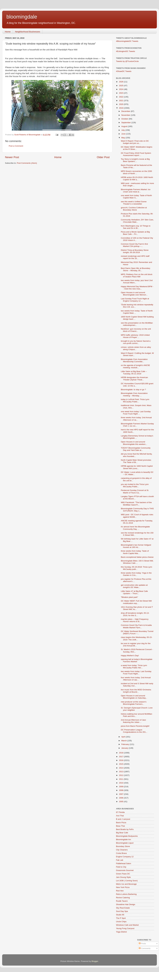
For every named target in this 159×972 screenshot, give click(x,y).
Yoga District (121, 932)
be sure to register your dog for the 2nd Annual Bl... (136, 644)
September (126, 122)
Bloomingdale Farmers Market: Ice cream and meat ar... (135, 190)
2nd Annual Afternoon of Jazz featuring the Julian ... (133, 721)
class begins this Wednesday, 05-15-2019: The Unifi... (136, 638)
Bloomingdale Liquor (125, 843)
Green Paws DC (123, 874)
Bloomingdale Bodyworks (127, 836)
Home (8, 31)
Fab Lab (119, 860)
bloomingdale (21, 17)
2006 (121, 798)
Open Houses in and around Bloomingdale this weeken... (134, 443)
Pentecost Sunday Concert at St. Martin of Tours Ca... (135, 491)
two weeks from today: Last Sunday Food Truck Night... (136, 672)
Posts (142, 943)
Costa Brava (121, 853)
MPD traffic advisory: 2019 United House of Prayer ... (135, 336)
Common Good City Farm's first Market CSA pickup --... (134, 245)
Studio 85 (120, 915)
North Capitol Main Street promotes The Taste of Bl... (136, 461)
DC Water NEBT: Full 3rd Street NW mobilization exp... (136, 602)
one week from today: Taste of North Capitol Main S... (136, 196)
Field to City (121, 867)
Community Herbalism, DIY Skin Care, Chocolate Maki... (137, 221)
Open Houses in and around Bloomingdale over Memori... (134, 293)
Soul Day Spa (122, 911)
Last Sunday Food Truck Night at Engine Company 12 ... (135, 300)
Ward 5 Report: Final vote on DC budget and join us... (135, 142)
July (123, 130)
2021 (121, 100)
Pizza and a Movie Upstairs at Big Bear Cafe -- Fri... (135, 233)
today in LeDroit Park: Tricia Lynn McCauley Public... (135, 400)
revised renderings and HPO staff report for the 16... (135, 257)
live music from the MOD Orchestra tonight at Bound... (136, 691)
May (123, 138)
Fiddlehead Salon (123, 863)
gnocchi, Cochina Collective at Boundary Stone (134, 209)
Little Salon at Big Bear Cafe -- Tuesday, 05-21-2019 (134, 372)
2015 (121, 764)
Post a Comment (16, 146)
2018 (121, 753)
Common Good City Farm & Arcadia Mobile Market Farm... (136, 626)
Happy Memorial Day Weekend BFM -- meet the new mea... (137, 287)
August (124, 126)
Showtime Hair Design (125, 904)
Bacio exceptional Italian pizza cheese (137, 557)
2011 (121, 779)
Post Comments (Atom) (27, 163)
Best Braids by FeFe (125, 829)
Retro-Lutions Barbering (126, 894)
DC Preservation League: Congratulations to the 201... (134, 731)
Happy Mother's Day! (130, 655)
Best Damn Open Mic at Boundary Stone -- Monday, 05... (135, 269)
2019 (121, 108)
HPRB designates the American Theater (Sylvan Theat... (134, 378)
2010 (121, 783)
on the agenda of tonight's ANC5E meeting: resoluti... (135, 366)
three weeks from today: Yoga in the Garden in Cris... (136, 574)
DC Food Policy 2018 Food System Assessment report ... (136, 154)
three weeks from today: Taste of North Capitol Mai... (135, 552)
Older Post (103, 157)
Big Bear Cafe (122, 833)
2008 (121, 790)
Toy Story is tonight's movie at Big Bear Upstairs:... (135, 160)
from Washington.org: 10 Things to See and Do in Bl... (135, 227)
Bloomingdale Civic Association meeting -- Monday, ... (134, 394)
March (124, 741)
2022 (121, 97)
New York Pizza (122, 887)
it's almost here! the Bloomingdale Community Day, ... (135, 528)
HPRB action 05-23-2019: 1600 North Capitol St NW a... (137, 178)
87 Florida (120, 812)
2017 (121, 757)
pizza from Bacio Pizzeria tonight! (135, 726)
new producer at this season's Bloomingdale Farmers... (133, 703)
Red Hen (120, 891)
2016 (121, 760)
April (123, 737)
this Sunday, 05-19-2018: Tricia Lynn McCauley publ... (136, 568)
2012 (121, 775)
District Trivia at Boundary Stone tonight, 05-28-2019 (135, 251)
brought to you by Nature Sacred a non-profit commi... (135, 342)
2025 (121, 85)
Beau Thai (120, 826)
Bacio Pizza (121, 822)
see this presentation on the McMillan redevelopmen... (137, 324)
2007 (121, 794)
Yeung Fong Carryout (125, 928)
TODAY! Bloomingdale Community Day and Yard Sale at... (136, 449)
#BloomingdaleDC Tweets (127, 41)
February (125, 744)
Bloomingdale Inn (123, 839)
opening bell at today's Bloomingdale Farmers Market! (136, 660)
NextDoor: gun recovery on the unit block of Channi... (136, 330)
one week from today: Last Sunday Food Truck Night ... (136, 412)
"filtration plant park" (129, 597)
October (125, 119)
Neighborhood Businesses (27, 31)
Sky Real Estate (123, 908)
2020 (121, 104)
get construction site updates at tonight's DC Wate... (134, 586)
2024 (121, 89)
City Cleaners (122, 850)
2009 (121, 786)
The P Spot (121, 918)
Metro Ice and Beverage (126, 884)
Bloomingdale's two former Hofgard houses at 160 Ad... (136, 546)
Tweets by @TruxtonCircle (127, 61)
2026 (121, 82)
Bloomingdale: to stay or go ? (133, 389)
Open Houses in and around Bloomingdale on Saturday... (134, 697)
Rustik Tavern (122, 901)
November (126, 115)
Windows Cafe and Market (127, 925)
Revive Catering (123, 898)
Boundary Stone (123, 846)
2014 (121, 768)
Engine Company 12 (125, 857)
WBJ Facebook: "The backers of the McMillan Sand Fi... (136, 503)
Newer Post (12, 157)
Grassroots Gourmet (125, 870)
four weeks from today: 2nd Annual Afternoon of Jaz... (136, 678)
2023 (121, 93)
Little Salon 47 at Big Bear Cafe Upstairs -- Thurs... (134, 592)
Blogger (95, 961)
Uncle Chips (121, 921)
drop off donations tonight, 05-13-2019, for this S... (135, 614)
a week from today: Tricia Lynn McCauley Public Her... (134, 666)
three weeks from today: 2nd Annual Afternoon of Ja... (136, 418)
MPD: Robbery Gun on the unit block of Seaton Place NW (136, 275)
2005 (121, 801)
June (123, 134)
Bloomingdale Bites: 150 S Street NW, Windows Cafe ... (137, 562)
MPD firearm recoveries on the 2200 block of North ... (136, 172)
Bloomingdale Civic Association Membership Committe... (134, 360)
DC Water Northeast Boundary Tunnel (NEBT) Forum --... (137, 632)
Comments (144, 948)
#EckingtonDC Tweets (125, 51)
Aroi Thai (120, 816)
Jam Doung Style (123, 877)
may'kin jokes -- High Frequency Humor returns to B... (134, 620)
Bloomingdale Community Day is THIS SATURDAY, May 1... (137, 509)
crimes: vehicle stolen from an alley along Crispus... (136, 348)
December (126, 111)
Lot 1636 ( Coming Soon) (127, 881)
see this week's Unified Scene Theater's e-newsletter (134, 203)
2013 (121, 771)
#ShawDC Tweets (123, 71)
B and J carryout (123, 819)
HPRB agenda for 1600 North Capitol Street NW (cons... (137, 467)
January (125, 748)
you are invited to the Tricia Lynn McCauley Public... (135, 485)
